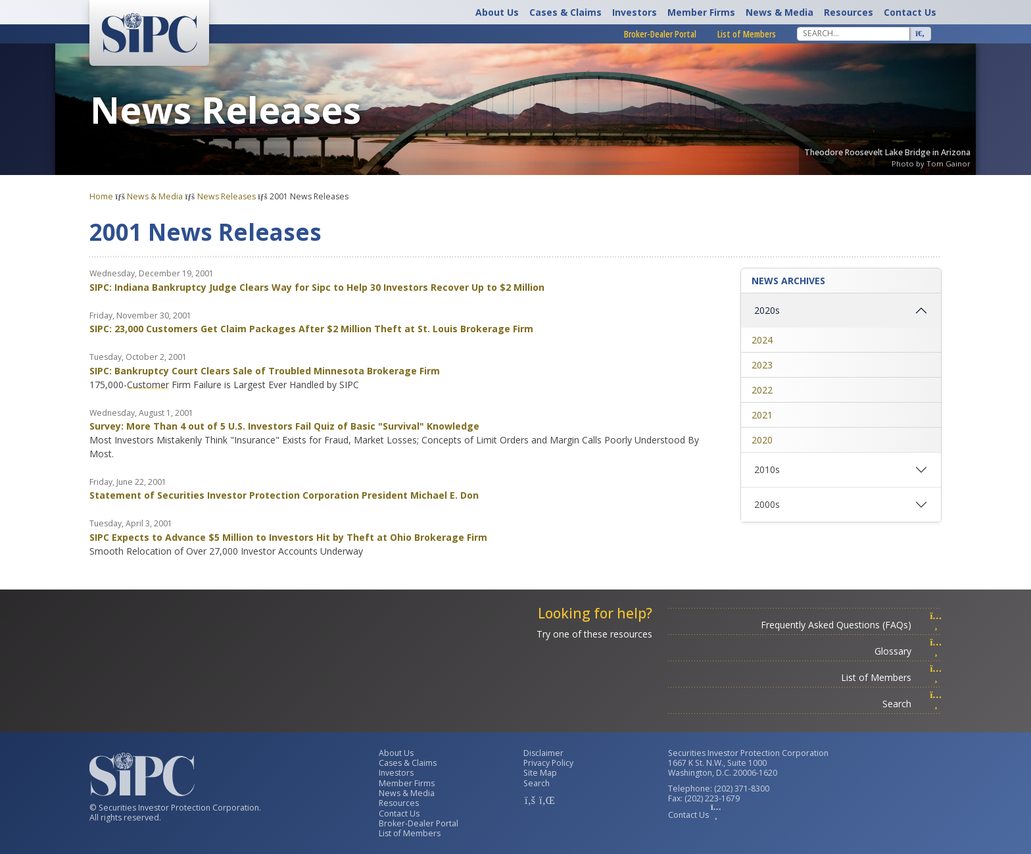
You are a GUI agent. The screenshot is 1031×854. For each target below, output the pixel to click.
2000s (767, 504)
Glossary (908, 651)
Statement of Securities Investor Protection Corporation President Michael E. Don (284, 495)
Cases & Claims (565, 12)
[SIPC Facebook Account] (530, 800)
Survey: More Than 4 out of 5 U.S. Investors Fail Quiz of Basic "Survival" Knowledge (284, 426)
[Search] (853, 33)
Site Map (540, 772)
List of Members (746, 34)
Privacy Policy (548, 762)
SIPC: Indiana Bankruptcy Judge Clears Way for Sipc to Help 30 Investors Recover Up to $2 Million (316, 287)
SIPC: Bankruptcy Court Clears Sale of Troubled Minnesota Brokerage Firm (264, 370)
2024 (762, 340)
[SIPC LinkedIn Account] (545, 800)
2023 (762, 365)
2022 (762, 390)
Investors (634, 12)
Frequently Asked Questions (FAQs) (851, 624)
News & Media (779, 12)
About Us (497, 12)
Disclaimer (543, 753)
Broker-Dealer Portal (660, 34)
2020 (762, 440)
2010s (767, 469)
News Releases (226, 196)
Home (101, 196)
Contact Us (910, 12)
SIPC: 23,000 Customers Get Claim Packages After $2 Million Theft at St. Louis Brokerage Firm (311, 328)
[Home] (149, 33)
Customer (148, 384)
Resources (848, 12)
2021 (762, 415)
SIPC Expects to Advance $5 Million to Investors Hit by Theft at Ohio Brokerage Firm (288, 537)
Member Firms (701, 12)
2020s (767, 310)
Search (912, 703)
